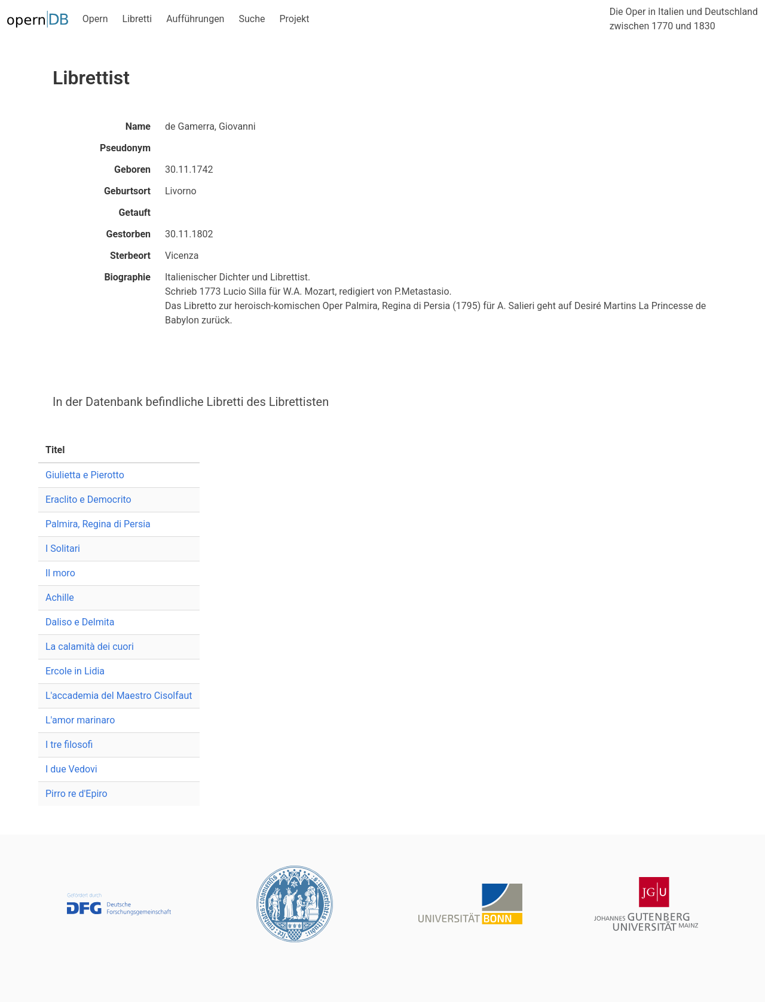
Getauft (134, 212)
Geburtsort (127, 191)
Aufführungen (195, 19)
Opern (95, 19)
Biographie (127, 277)
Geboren (132, 169)
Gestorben (128, 234)
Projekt (294, 19)
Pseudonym (125, 148)
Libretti (137, 19)
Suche (251, 19)
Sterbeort (130, 255)
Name (138, 126)
